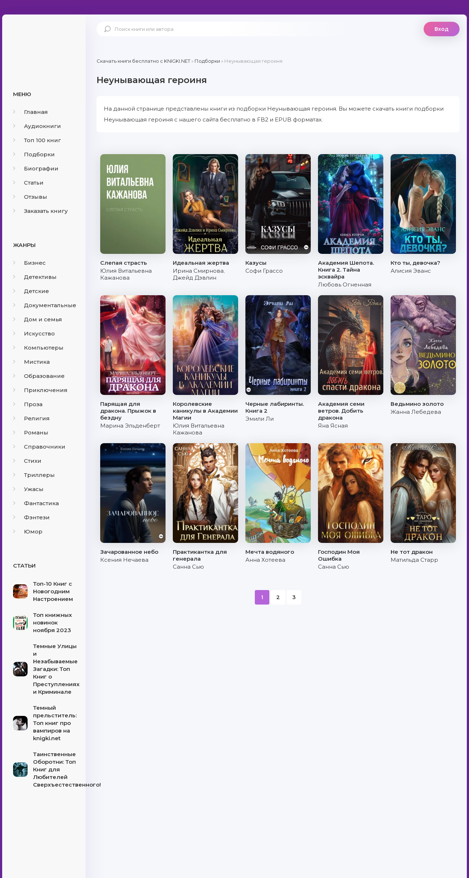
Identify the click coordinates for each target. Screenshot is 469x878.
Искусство (34, 333)
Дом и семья (37, 319)
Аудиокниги (37, 126)
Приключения (40, 390)
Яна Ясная (333, 425)
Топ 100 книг (37, 140)
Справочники (39, 446)
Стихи (27, 460)
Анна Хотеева (265, 559)
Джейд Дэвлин (194, 277)
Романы (30, 432)
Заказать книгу (40, 210)
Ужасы (28, 489)
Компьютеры (38, 347)
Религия (31, 418)
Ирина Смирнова (198, 270)
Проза (27, 404)
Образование (39, 375)
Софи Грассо (264, 270)
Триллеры (34, 474)
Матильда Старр (414, 559)
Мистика (31, 361)
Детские (31, 291)
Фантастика (36, 503)
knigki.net (44, 41)
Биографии (35, 168)
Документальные (44, 305)
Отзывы (30, 196)
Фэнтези (31, 517)
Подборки (34, 154)
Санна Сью (188, 566)
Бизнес (29, 262)
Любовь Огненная (344, 284)
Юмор (27, 531)
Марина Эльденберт (130, 425)
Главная (30, 111)
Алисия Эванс (411, 270)
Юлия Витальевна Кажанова (126, 274)
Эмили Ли (259, 418)
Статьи (28, 182)
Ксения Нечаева (124, 559)
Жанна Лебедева (416, 411)
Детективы (35, 276)
